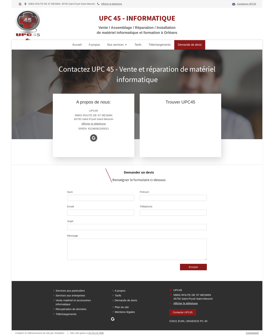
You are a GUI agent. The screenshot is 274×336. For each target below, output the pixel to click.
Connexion (252, 332)
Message (72, 235)
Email (70, 206)
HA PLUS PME (96, 333)
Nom (70, 191)
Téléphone (146, 206)
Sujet (70, 221)
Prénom (144, 191)
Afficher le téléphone (111, 4)
